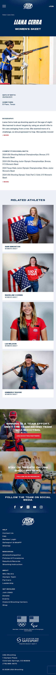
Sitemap (6, 546)
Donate (5, 596)
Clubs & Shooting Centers (14, 602)
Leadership (7, 583)
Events (5, 599)
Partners (6, 580)
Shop (4, 605)
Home (4, 15)
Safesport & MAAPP (12, 542)
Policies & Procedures (13, 558)
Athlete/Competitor (11, 555)
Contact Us (7, 533)
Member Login (9, 539)
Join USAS (7, 592)
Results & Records (11, 561)
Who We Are (8, 574)
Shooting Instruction (12, 564)
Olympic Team (9, 577)
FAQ (4, 536)
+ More (5, 135)
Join (51, 6)
